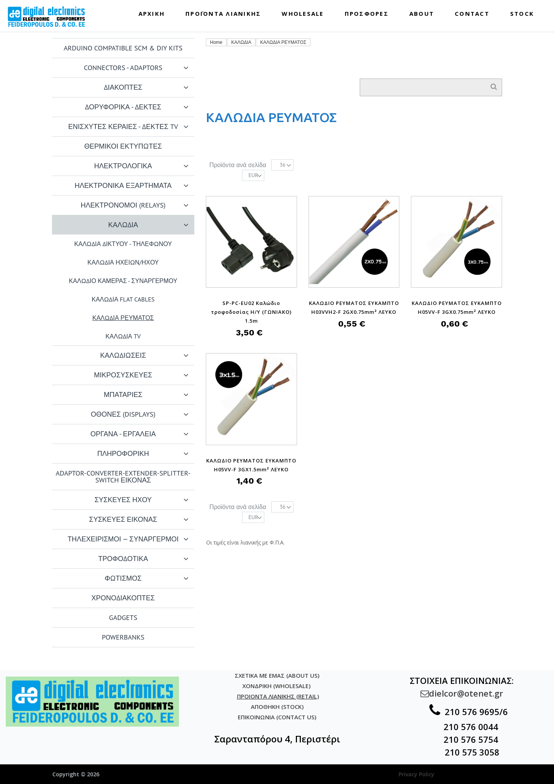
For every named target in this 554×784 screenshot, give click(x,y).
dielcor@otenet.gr (462, 693)
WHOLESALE (303, 13)
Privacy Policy (416, 774)
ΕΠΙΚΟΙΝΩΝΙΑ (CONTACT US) (277, 717)
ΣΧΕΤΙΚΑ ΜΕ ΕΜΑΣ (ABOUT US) (277, 675)
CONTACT (472, 13)
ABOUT (421, 13)
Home (216, 42)
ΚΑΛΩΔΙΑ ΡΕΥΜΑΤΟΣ (283, 42)
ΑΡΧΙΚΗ (151, 13)
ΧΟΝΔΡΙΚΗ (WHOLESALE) (277, 686)
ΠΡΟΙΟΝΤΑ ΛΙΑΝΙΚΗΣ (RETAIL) (278, 696)
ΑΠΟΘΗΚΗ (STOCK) (277, 706)
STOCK (522, 13)
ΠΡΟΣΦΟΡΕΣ (367, 13)
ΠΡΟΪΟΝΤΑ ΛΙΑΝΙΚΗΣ (223, 13)
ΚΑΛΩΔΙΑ (241, 42)
